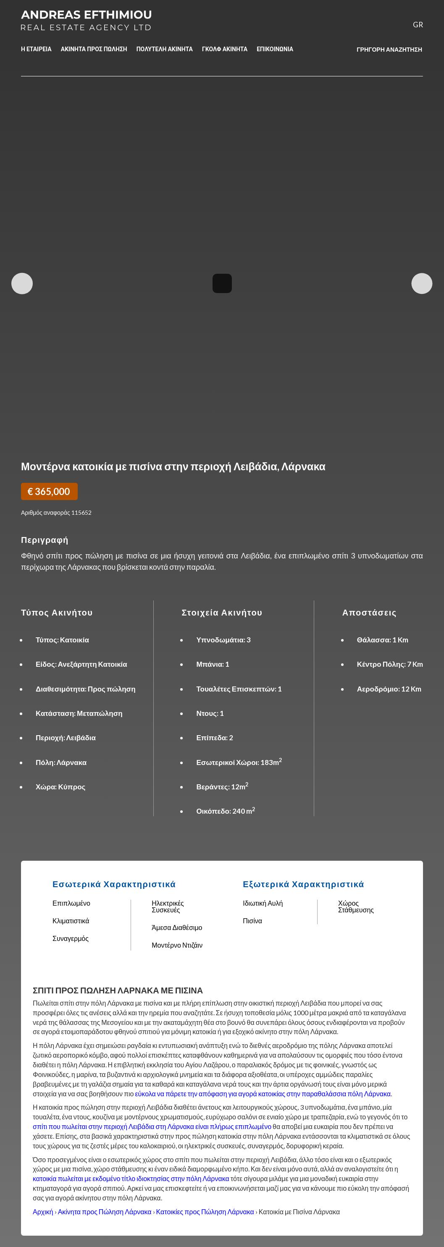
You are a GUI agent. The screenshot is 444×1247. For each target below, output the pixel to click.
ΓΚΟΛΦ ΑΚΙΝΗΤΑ (224, 48)
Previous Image (22, 283)
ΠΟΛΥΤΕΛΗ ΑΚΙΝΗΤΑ (165, 48)
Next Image (421, 283)
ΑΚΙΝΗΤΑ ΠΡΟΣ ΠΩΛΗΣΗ (94, 48)
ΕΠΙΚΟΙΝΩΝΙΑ (275, 48)
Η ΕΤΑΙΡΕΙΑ (36, 48)
